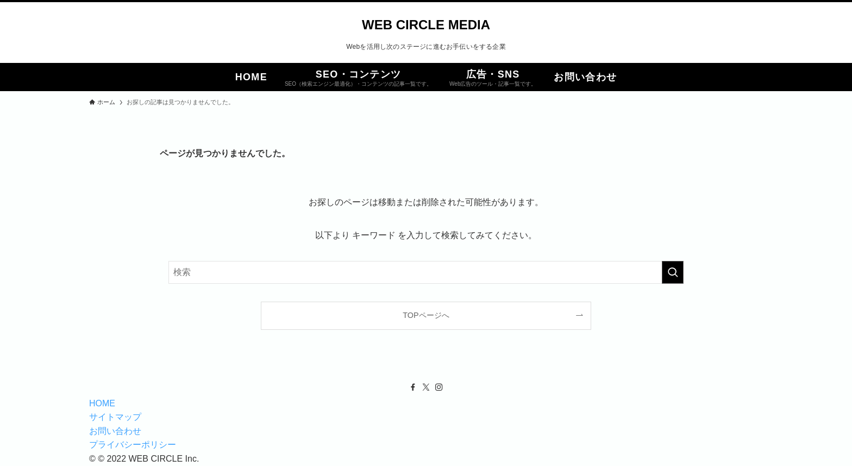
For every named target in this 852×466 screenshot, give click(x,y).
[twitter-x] (426, 387)
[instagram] (439, 387)
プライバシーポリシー (132, 444)
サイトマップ (115, 417)
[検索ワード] (426, 272)
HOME (102, 403)
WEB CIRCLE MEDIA (426, 24)
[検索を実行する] (673, 272)
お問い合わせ (115, 431)
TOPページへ (426, 315)
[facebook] (413, 387)
